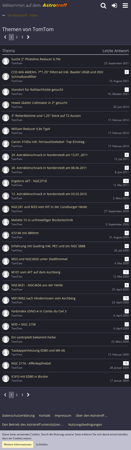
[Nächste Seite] (28, 37)
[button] (125, 5)
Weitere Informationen (17, 444)
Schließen (42, 444)
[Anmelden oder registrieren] (114, 5)
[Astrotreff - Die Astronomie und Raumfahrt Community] (35, 5)
